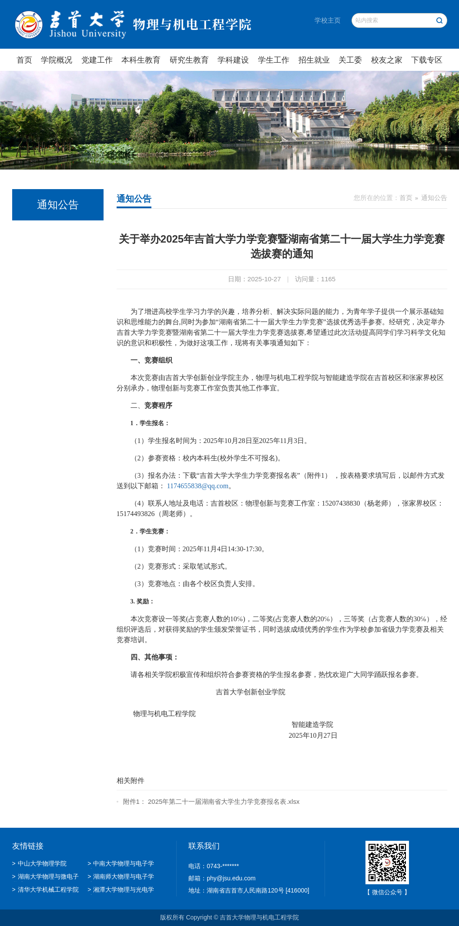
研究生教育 (189, 60)
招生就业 (314, 60)
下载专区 (426, 60)
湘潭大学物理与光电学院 (120, 890)
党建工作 (97, 60)
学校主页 (328, 20)
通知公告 (434, 197)
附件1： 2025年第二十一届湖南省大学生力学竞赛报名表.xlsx (211, 801)
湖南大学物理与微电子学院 (45, 877)
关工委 (350, 60)
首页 (24, 60)
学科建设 (233, 60)
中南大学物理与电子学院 (120, 864)
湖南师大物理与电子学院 (120, 877)
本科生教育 (141, 60)
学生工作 (273, 60)
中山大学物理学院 (39, 863)
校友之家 (386, 60)
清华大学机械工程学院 (45, 889)
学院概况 (56, 60)
